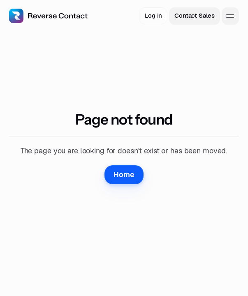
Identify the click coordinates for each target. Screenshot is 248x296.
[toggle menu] (230, 16)
